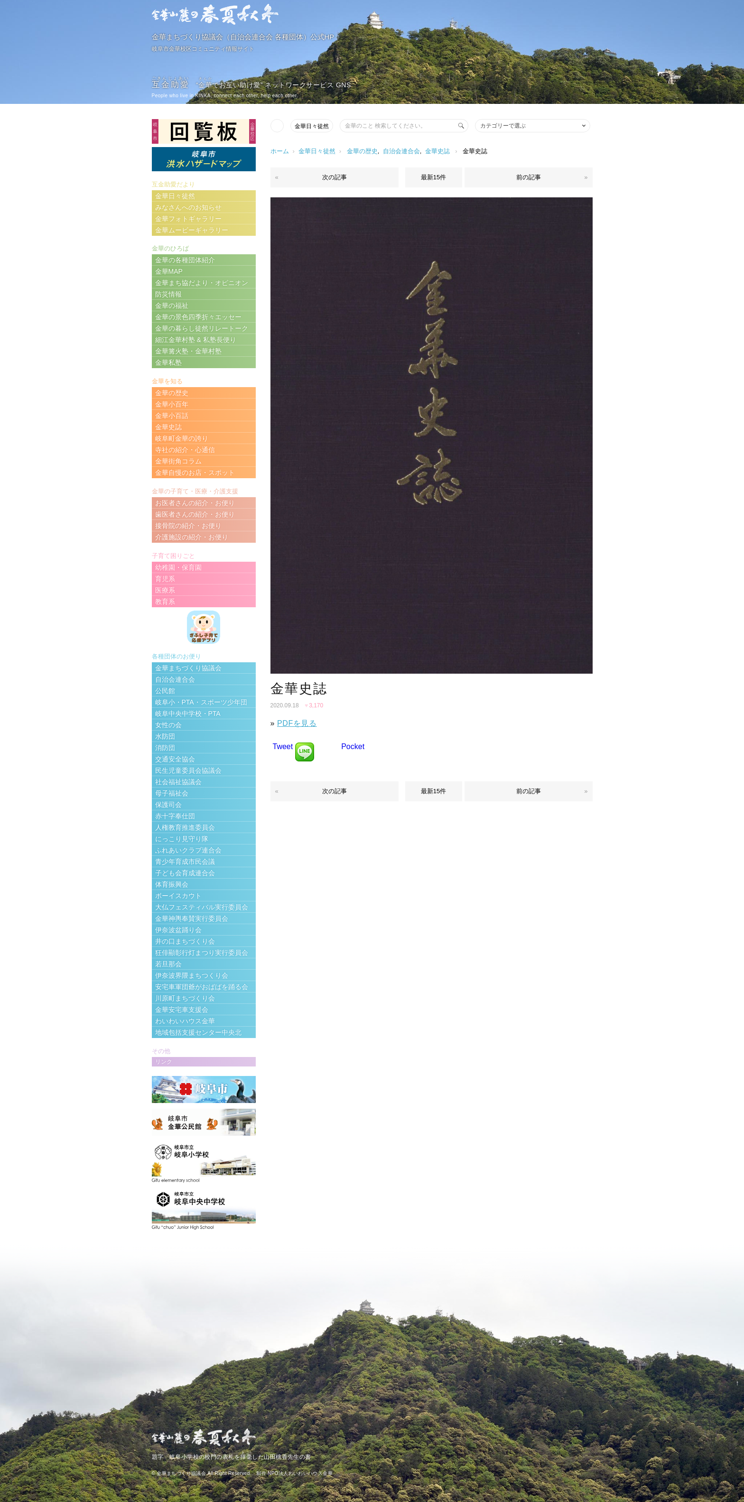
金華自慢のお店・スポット (195, 472)
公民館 (165, 691)
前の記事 (528, 177)
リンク (163, 1061)
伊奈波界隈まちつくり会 (191, 975)
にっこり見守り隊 (181, 839)
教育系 (165, 601)
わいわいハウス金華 (185, 1021)
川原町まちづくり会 (185, 998)
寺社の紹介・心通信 (185, 450)
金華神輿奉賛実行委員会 (191, 918)
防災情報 (168, 294)
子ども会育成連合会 (185, 873)
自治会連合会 (401, 151)
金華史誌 (437, 151)
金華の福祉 (171, 305)
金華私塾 (168, 362)
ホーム (279, 151)
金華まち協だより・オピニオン (201, 283)
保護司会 (168, 804)
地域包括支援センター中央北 (198, 1032)
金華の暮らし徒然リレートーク (201, 328)
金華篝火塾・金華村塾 (188, 351)
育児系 (165, 579)
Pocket (352, 746)
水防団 (165, 736)
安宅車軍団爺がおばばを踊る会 (201, 987)
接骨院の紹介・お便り (188, 525)
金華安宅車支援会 (181, 1009)
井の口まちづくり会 (185, 941)
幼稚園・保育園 (178, 567)
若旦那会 (168, 964)
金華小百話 (171, 415)
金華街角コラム (178, 461)
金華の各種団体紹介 (185, 260)
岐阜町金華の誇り (181, 438)
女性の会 (168, 725)
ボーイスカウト (178, 895)
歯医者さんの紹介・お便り (195, 514)
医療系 (165, 590)
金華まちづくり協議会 (188, 668)
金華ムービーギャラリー (191, 230)
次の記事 (334, 177)
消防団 (165, 747)
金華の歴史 (362, 151)
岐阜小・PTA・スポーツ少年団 (201, 702)
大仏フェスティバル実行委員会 (201, 907)
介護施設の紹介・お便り (191, 537)
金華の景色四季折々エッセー (198, 317)
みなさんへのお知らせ (188, 207)
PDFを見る (297, 723)
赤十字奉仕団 (175, 816)
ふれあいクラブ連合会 (188, 850)
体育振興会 (171, 884)
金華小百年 (171, 404)
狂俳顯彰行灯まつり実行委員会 (201, 952)
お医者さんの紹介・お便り (195, 503)
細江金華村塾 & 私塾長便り (195, 339)
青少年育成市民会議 (185, 861)
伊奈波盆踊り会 (178, 930)
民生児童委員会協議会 (188, 770)
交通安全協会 (175, 759)
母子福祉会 (171, 793)
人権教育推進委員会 (185, 827)
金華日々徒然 (312, 126)
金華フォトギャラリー (188, 219)
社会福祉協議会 (178, 782)
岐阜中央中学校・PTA (188, 713)
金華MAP (169, 271)
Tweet (283, 746)
